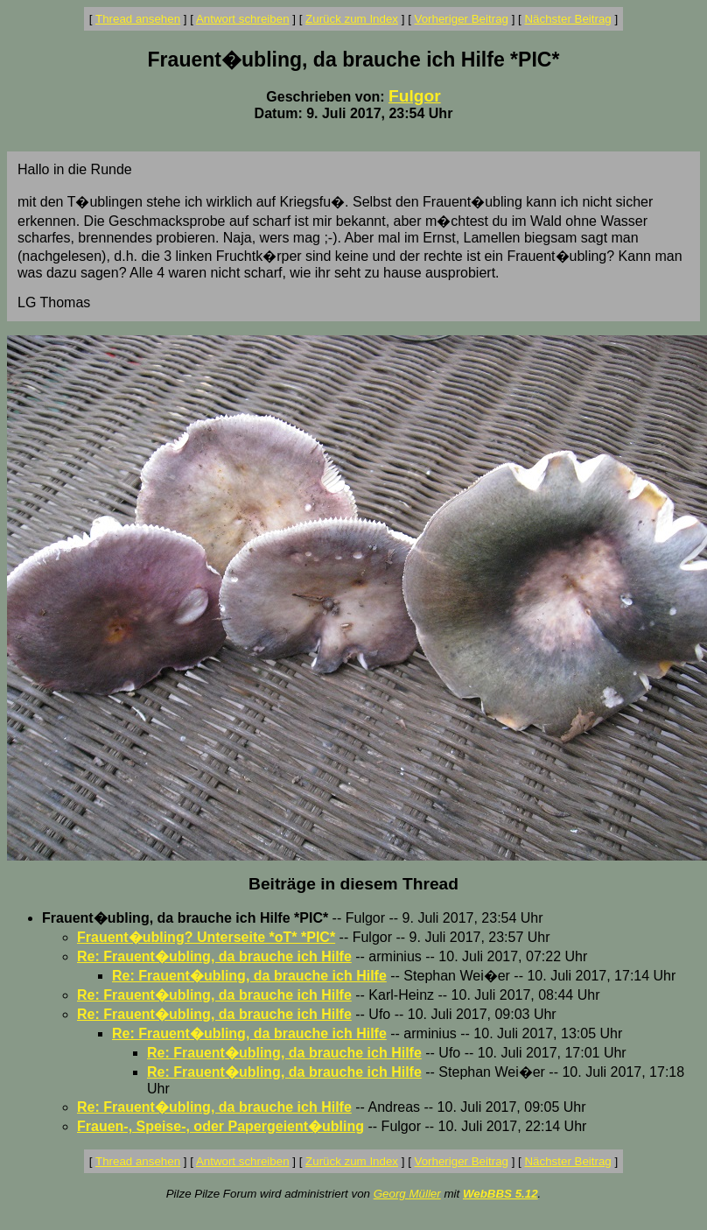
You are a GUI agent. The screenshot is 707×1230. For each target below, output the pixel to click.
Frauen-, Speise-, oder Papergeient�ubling (220, 1126)
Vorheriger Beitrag (461, 18)
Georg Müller (407, 1193)
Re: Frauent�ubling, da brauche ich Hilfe (214, 956)
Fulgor (414, 96)
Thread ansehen (137, 18)
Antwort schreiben (243, 18)
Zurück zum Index (351, 18)
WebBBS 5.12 (500, 1193)
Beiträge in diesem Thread (353, 884)
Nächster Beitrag (567, 18)
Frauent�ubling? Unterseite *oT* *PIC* (206, 937)
